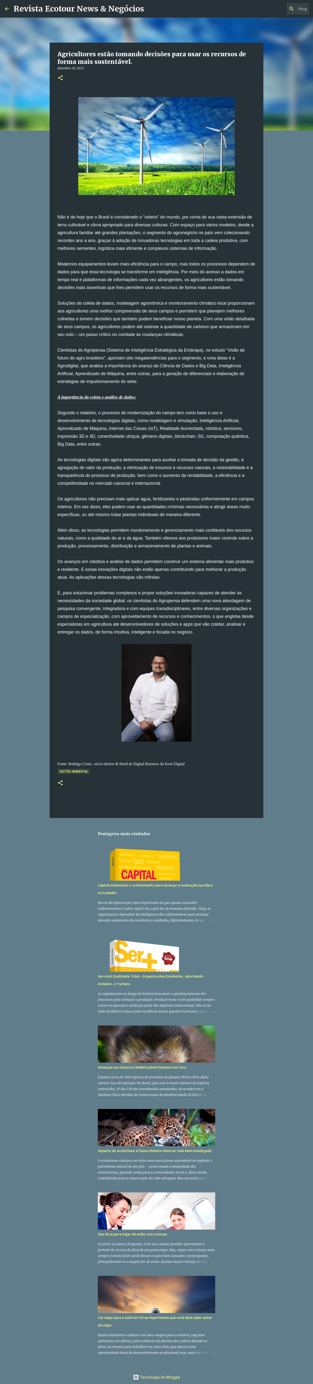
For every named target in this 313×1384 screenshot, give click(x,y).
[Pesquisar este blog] (283, 9)
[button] (60, 78)
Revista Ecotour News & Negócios (79, 9)
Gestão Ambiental (73, 771)
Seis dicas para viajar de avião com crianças (132, 1234)
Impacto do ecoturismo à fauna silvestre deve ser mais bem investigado (155, 1151)
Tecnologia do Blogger (156, 1377)
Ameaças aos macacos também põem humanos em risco (142, 1067)
